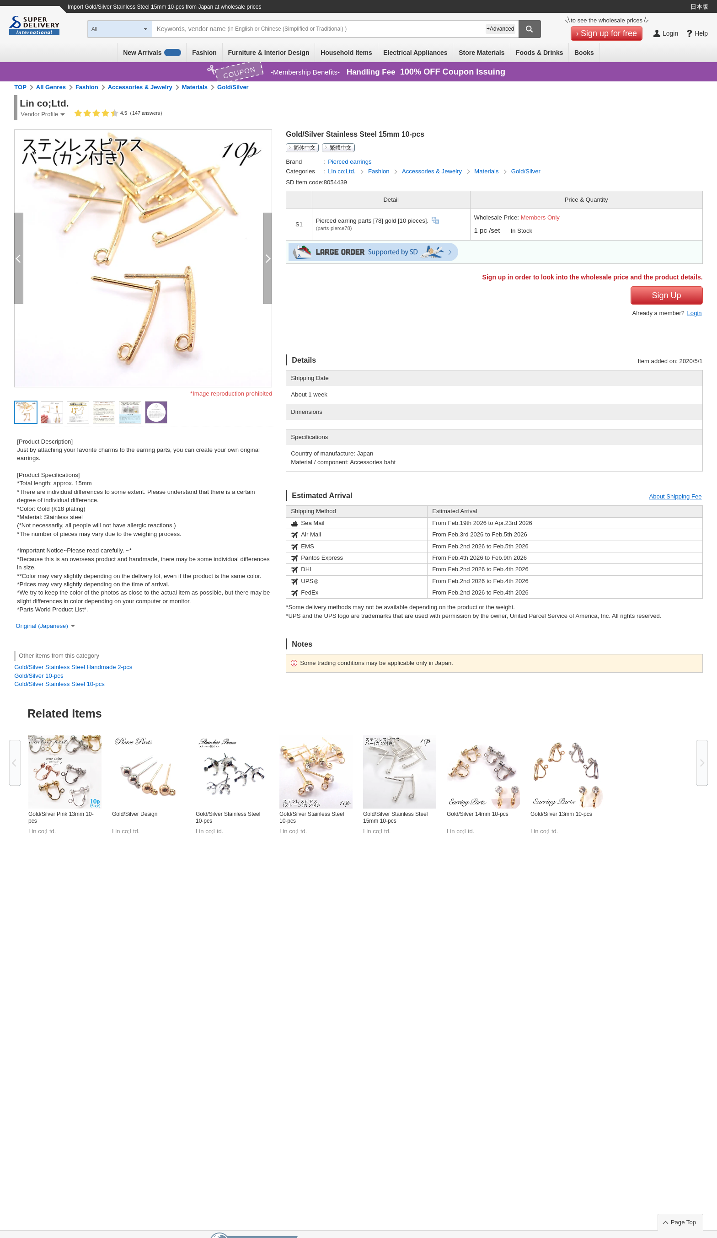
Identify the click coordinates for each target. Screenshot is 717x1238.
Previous (15, 763)
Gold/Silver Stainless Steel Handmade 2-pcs (73, 667)
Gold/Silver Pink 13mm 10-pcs (61, 818)
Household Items (346, 52)
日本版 (699, 6)
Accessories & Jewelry (140, 87)
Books (584, 52)
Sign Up (666, 295)
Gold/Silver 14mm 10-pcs (477, 814)
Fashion (204, 52)
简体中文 (305, 148)
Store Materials (481, 52)
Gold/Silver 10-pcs (38, 675)
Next (702, 763)
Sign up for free (609, 33)
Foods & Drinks (539, 52)
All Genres (51, 87)
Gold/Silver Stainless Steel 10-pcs (59, 684)
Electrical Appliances (415, 52)
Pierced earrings (349, 161)
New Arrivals (152, 52)
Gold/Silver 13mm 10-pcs (561, 814)
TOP (20, 87)
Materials (195, 87)
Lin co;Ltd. (342, 171)
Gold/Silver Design (134, 814)
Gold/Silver (233, 87)
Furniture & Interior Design (268, 52)
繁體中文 (341, 148)
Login (694, 313)
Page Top (683, 1222)
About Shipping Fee (675, 496)
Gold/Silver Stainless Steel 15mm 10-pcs (395, 818)
